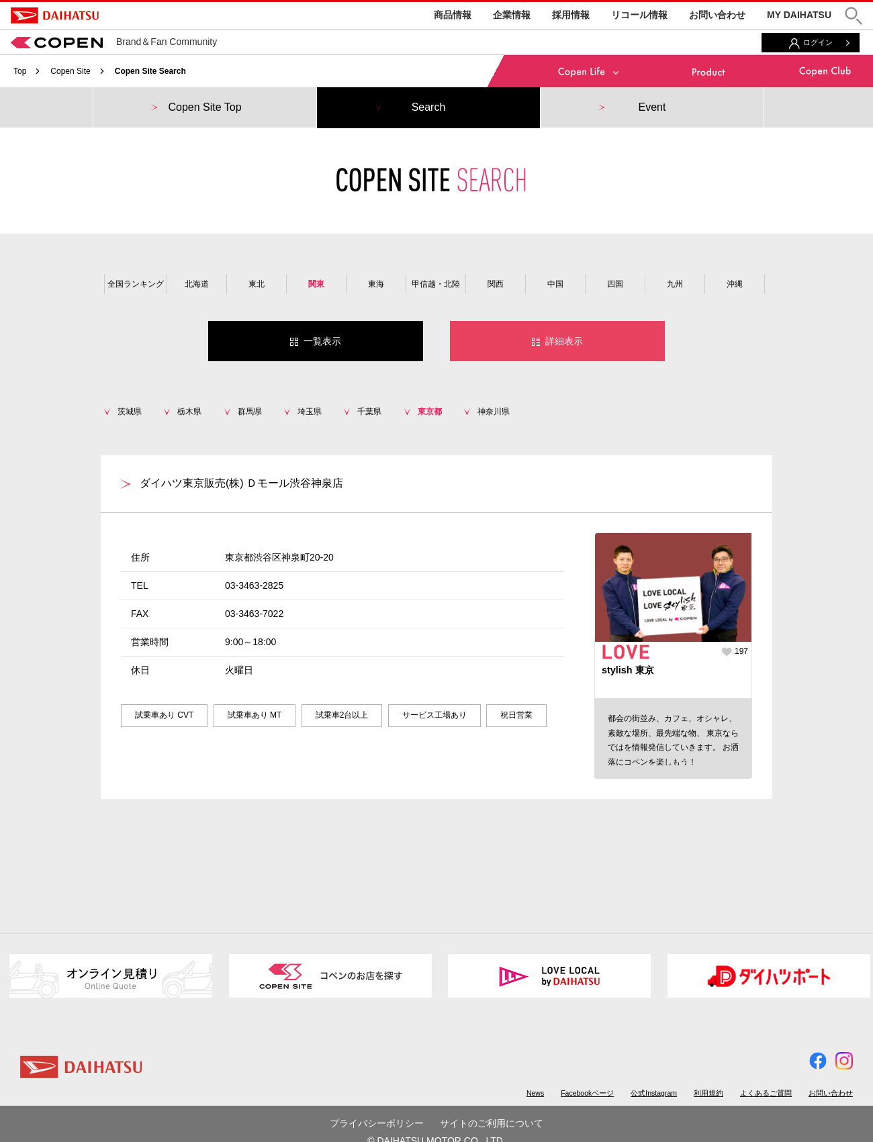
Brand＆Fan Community (114, 41)
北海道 (197, 284)
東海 (376, 284)
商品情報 (452, 14)
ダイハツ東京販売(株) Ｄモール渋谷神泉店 (241, 483)
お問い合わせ (717, 14)
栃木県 (189, 411)
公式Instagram (654, 1093)
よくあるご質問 (766, 1093)
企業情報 (512, 14)
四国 (615, 284)
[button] (853, 16)
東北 (256, 284)
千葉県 (369, 411)
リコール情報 (639, 14)
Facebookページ (587, 1093)
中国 (555, 284)
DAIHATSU (55, 15)
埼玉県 (309, 411)
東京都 (430, 411)
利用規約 (708, 1093)
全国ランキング (135, 284)
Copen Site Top (204, 107)
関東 (316, 284)
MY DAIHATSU (799, 14)
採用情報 (571, 14)
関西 (496, 284)
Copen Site (70, 71)
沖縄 (735, 284)
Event (652, 107)
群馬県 (250, 411)
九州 (675, 284)
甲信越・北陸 (436, 284)
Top (19, 71)
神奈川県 (493, 411)
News (535, 1093)
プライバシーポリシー (377, 1123)
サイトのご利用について (491, 1123)
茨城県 (130, 411)
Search (429, 107)
